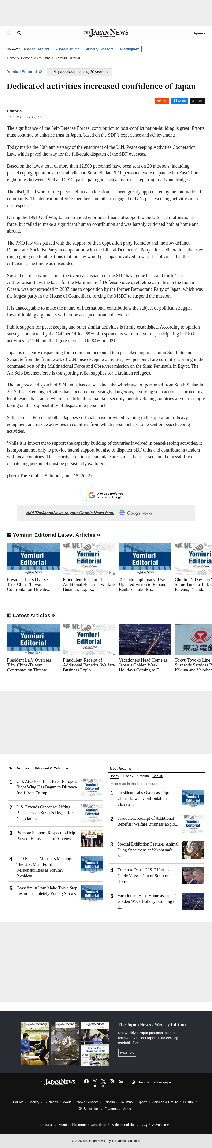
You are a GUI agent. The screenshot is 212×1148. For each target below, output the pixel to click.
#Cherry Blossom (99, 49)
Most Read (118, 768)
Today (114, 776)
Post (164, 101)
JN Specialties (88, 1108)
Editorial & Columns (118, 1102)
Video (127, 1108)
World (67, 1102)
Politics (18, 1102)
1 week (128, 776)
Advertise (160, 1125)
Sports (142, 1102)
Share (182, 101)
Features (111, 1108)
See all (157, 776)
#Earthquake (129, 49)
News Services (88, 1102)
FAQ (144, 1125)
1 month (143, 776)
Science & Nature (165, 1102)
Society (34, 1102)
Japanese (199, 33)
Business (51, 1102)
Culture (188, 1102)
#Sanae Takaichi (36, 49)
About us (46, 1125)
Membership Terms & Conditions (82, 1125)
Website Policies (123, 1125)
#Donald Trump (68, 49)
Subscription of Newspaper (152, 1082)
